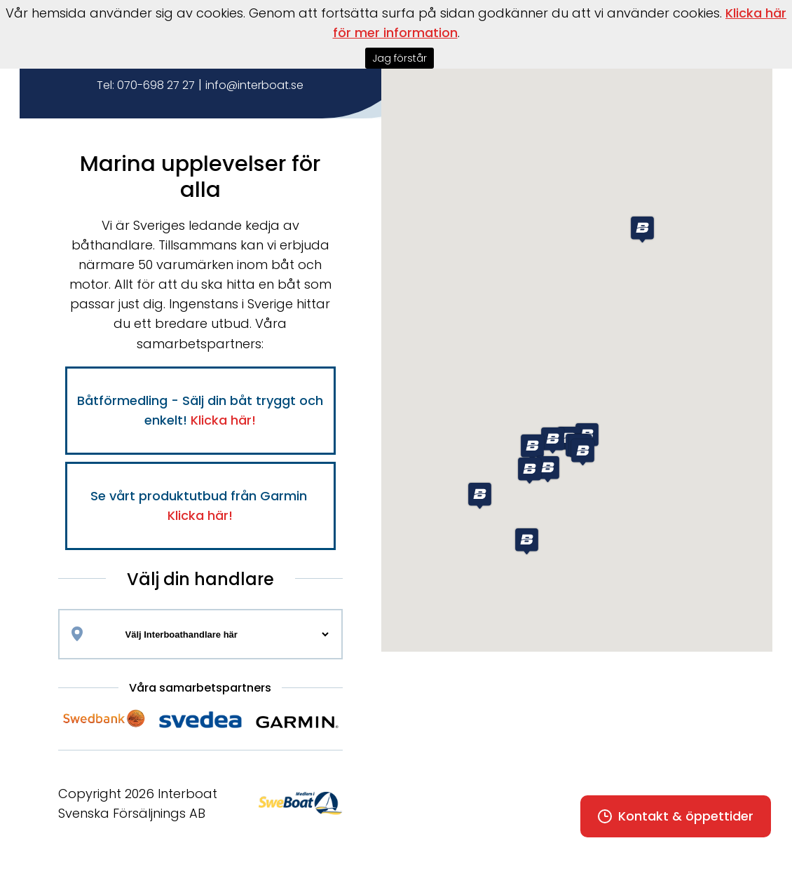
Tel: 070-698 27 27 (146, 85)
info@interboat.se (254, 85)
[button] (479, 496)
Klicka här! (223, 420)
